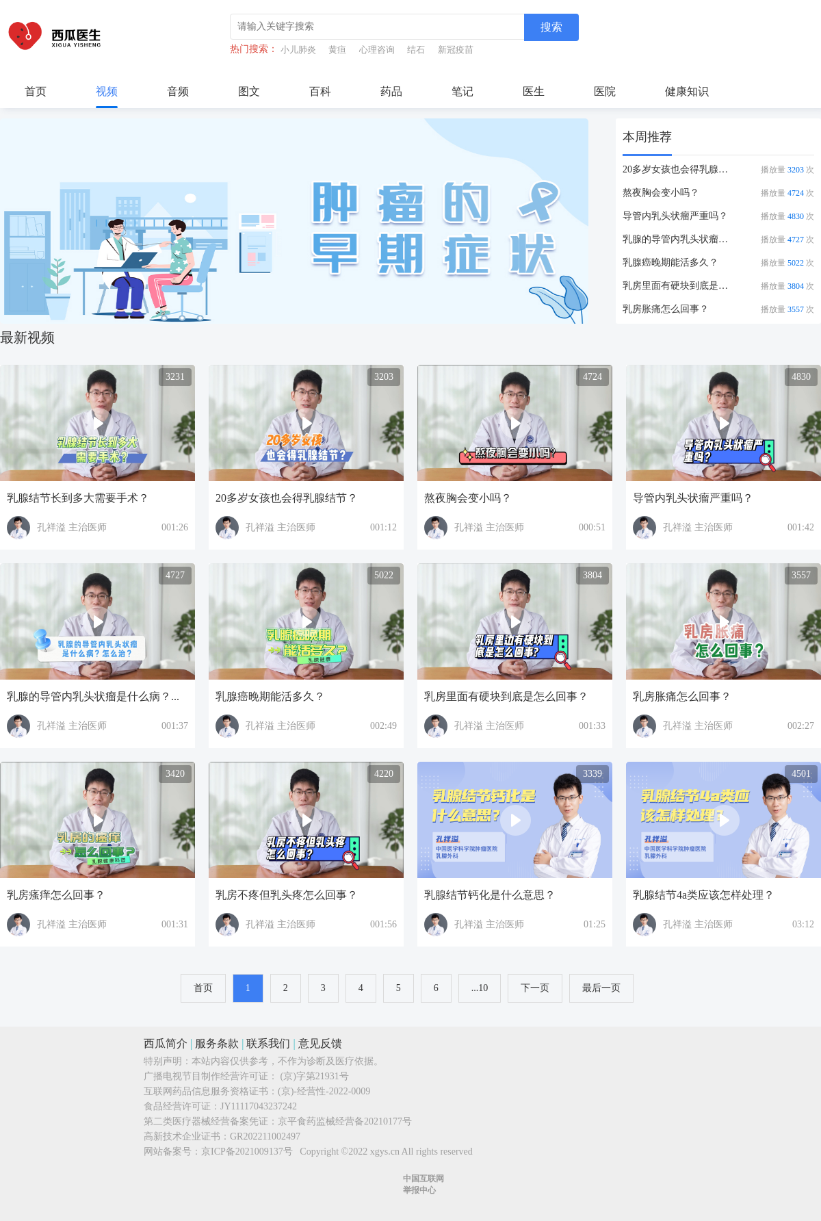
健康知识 (687, 91)
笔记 (462, 91)
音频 (178, 91)
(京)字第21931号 (315, 1076)
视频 (107, 91)
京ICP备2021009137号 (247, 1151)
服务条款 (217, 1043)
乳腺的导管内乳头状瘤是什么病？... (679, 239)
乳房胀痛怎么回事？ (666, 309)
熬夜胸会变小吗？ (661, 193)
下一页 (535, 988)
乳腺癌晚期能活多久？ (670, 262)
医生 (534, 91)
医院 (605, 91)
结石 (416, 49)
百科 (320, 91)
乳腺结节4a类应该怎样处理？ (703, 895)
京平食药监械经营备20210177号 (345, 1121)
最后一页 (601, 988)
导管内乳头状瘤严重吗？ (675, 216)
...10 (479, 988)
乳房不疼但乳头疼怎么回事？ (287, 895)
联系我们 (268, 1043)
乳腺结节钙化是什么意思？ (490, 895)
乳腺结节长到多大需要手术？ (78, 498)
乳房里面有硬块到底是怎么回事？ (679, 286)
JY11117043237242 (258, 1106)
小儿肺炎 (298, 49)
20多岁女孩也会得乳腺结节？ (679, 169)
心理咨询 (377, 49)
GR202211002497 (265, 1136)
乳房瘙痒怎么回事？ (56, 895)
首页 (36, 91)
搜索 (551, 27)
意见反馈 (320, 1043)
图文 (249, 91)
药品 (391, 91)
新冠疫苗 (455, 49)
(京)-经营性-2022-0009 (324, 1091)
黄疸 (337, 49)
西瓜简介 (165, 1043)
